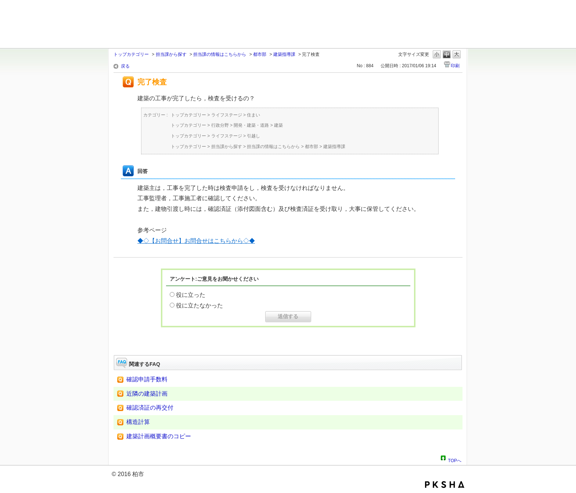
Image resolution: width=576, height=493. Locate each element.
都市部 (259, 54)
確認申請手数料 (147, 379)
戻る (125, 66)
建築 (278, 125)
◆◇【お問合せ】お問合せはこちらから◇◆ (196, 241)
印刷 (455, 65)
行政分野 (220, 125)
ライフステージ (226, 115)
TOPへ (454, 459)
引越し (253, 135)
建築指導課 (284, 54)
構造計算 (138, 422)
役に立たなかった (199, 305)
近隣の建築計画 (147, 394)
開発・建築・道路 (251, 125)
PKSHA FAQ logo (444, 484)
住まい (253, 115)
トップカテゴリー (131, 54)
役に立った (190, 295)
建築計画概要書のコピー (158, 436)
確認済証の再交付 (149, 407)
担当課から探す (171, 54)
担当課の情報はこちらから (219, 54)
